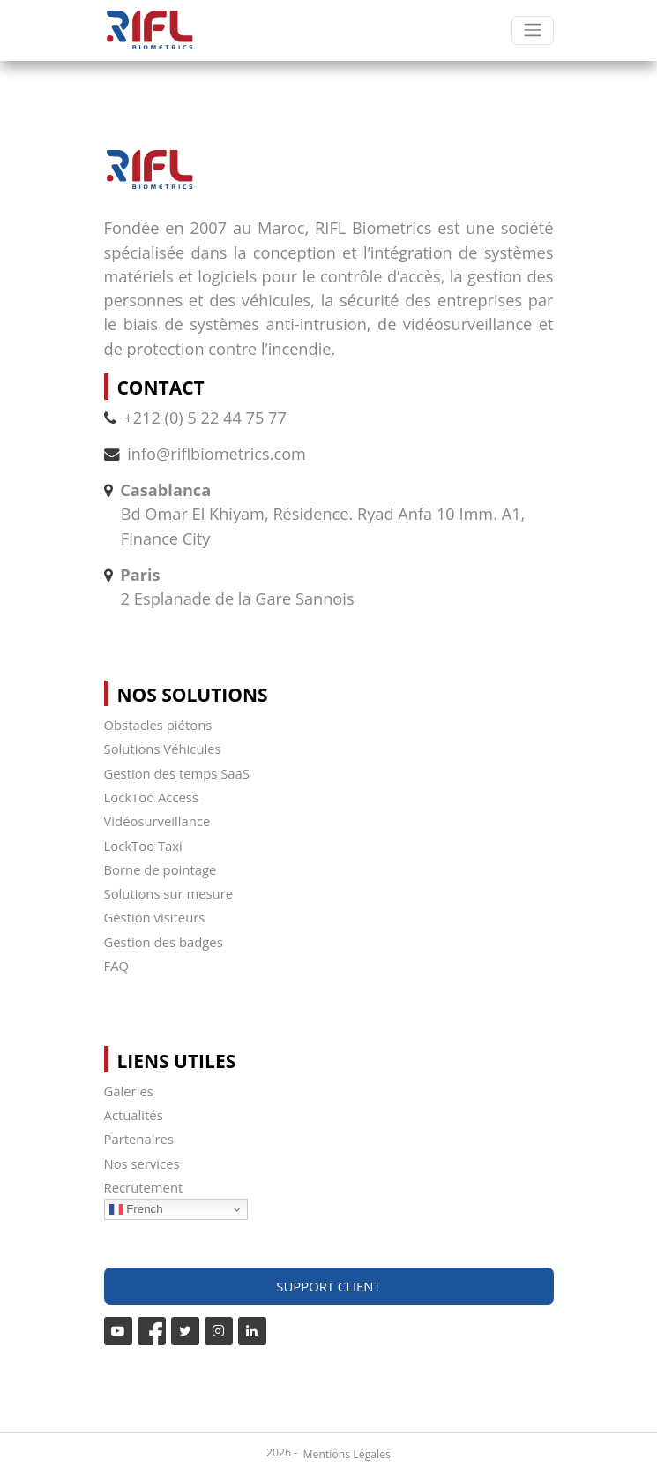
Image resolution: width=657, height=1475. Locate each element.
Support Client (328, 1286)
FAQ (117, 966)
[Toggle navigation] (532, 30)
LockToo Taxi (143, 845)
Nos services (142, 1163)
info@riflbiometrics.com (216, 453)
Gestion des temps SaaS (177, 773)
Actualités (133, 1115)
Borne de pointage (160, 869)
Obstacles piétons (158, 725)
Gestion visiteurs (154, 917)
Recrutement (143, 1187)
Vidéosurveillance (157, 821)
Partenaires (139, 1139)
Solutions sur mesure (169, 893)
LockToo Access (151, 797)
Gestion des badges (163, 942)
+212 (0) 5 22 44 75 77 (195, 417)
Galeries (128, 1091)
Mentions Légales (347, 1454)
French (136, 1209)
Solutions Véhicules (162, 748)
